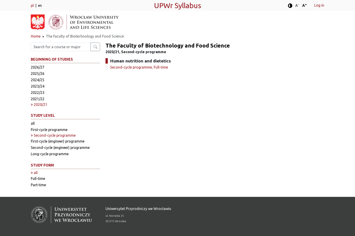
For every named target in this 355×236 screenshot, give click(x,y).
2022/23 (37, 93)
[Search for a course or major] (95, 47)
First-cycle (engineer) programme (57, 141)
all (33, 123)
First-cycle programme (49, 130)
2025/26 (37, 74)
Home (36, 36)
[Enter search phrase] (61, 47)
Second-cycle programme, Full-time (139, 67)
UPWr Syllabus (177, 5)
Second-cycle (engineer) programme (60, 147)
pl (33, 5)
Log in (319, 5)
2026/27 (37, 67)
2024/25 (37, 80)
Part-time (38, 185)
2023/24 (37, 86)
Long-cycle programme (50, 154)
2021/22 (37, 99)
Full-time (38, 178)
